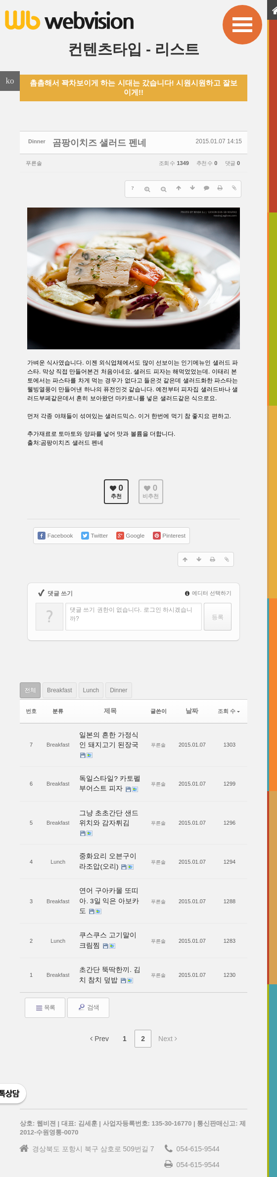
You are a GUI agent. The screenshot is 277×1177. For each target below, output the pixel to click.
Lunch (111, 682)
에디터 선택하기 (208, 586)
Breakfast (71, 682)
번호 (31, 703)
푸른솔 (36, 161)
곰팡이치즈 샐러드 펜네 (83, 141)
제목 (110, 703)
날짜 (191, 703)
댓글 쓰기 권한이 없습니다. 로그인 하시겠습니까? (131, 607)
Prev (99, 994)
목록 (45, 963)
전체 (34, 682)
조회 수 (229, 703)
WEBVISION (227, 1158)
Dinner (146, 682)
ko (10, 80)
